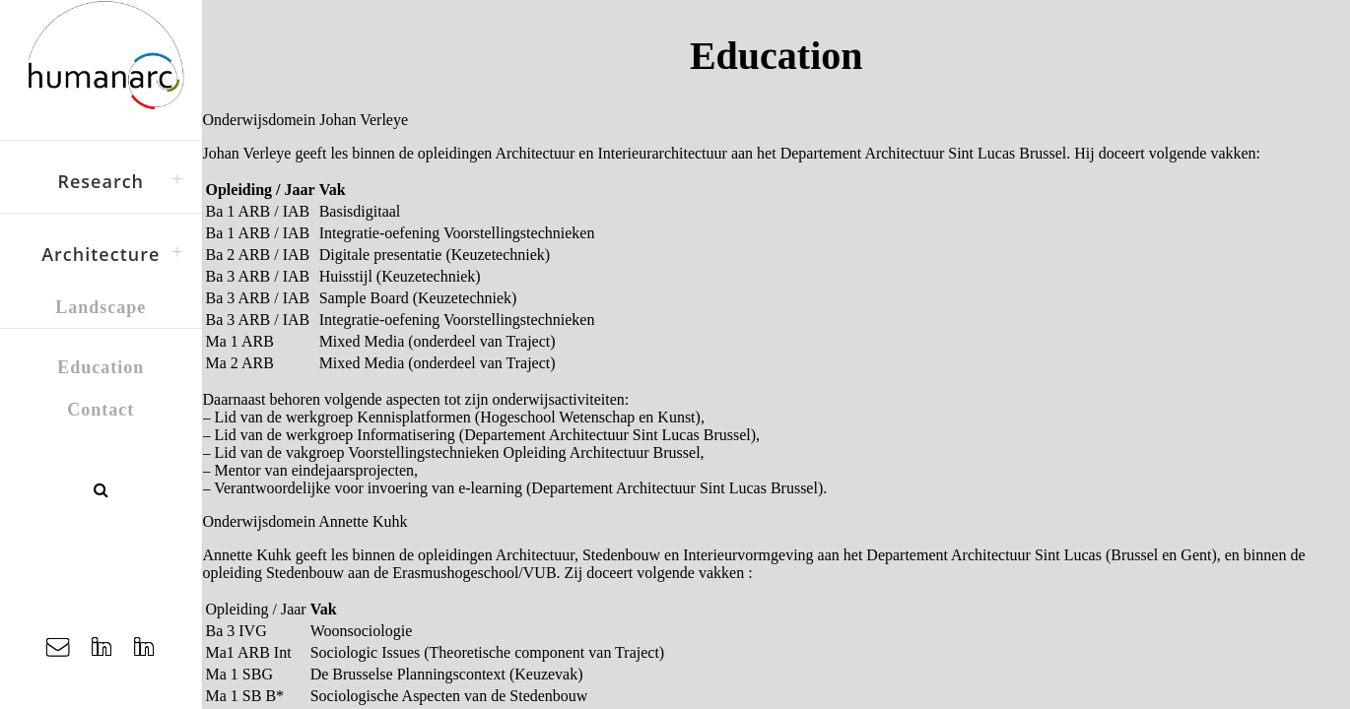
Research (100, 181)
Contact (100, 409)
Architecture (100, 254)
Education (100, 367)
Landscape (100, 307)
